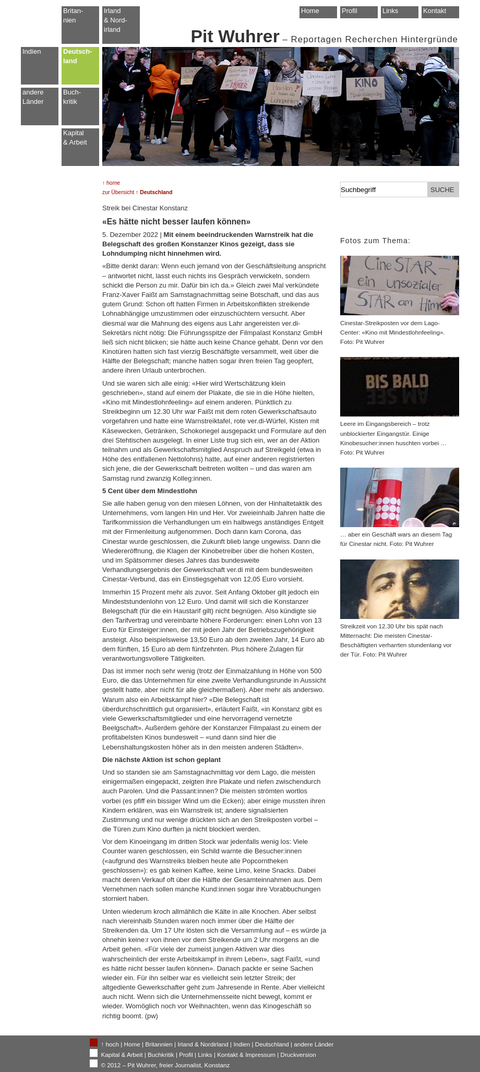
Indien (31, 51)
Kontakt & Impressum (246, 1054)
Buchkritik (161, 1054)
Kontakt (434, 11)
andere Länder (32, 96)
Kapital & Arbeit (75, 137)
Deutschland (272, 1044)
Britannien (159, 1044)
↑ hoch (110, 1044)
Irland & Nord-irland (115, 20)
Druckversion (298, 1054)
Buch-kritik (72, 96)
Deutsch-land (77, 56)
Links (390, 11)
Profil (349, 11)
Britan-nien (73, 15)
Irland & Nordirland (202, 1044)
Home (310, 11)
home (113, 183)
